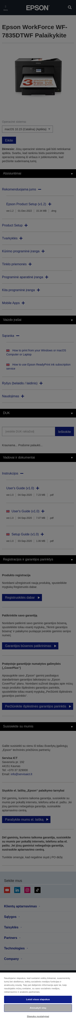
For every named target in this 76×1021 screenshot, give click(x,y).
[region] (38, 996)
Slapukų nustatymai (38, 1016)
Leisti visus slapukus (38, 999)
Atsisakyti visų (38, 1008)
